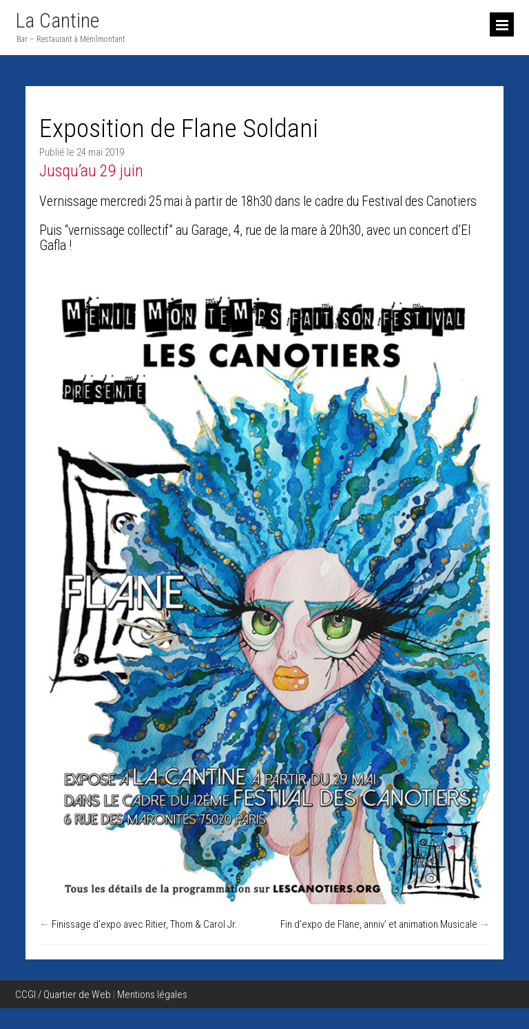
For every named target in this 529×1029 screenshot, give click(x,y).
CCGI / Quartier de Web (63, 994)
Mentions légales (152, 994)
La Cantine (57, 20)
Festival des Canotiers (419, 201)
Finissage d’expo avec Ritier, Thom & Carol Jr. (145, 924)
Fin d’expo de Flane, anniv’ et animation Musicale (378, 924)
